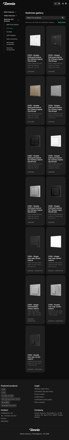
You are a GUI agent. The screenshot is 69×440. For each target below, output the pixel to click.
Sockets (9, 32)
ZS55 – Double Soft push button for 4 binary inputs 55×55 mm (35, 159)
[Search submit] (59, 3)
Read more (62, 22)
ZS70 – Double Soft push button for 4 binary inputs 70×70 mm (35, 58)
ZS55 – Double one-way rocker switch (54, 307)
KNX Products (10, 12)
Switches (10, 28)
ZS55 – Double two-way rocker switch (34, 357)
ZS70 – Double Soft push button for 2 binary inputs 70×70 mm (35, 108)
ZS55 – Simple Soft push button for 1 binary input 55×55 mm (55, 209)
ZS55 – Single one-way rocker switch (34, 258)
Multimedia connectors (10, 43)
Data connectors (12, 39)
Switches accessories (11, 49)
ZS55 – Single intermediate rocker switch (33, 307)
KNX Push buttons (13, 24)
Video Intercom (10, 15)
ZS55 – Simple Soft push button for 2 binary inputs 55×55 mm (55, 159)
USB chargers (11, 35)
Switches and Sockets (11, 20)
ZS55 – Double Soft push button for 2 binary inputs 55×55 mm (35, 209)
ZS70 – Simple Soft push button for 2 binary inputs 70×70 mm (55, 58)
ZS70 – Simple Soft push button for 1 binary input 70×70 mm (55, 108)
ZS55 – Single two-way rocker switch (54, 258)
